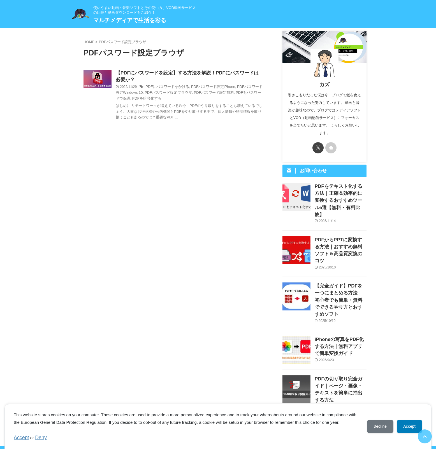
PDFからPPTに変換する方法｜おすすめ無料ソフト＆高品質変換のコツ (340, 235)
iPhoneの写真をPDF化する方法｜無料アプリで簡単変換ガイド (340, 318)
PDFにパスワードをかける (165, 88)
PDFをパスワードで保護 (238, 94)
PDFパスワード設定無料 (200, 94)
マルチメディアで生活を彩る (129, 20)
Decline (380, 427)
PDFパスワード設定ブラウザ (158, 94)
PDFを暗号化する (129, 99)
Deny (38, 438)
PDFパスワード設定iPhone (208, 88)
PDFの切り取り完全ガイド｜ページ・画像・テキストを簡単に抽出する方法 (340, 357)
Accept (20, 438)
